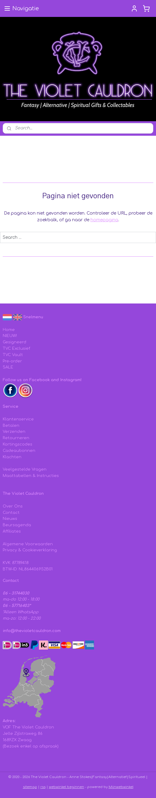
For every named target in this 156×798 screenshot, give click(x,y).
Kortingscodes (17, 444)
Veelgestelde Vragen (24, 469)
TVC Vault (13, 355)
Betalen (11, 425)
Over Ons (13, 506)
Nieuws (10, 519)
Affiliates (12, 531)
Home (9, 330)
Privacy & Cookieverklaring (30, 550)
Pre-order (12, 361)
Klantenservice (18, 419)
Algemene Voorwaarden (28, 544)
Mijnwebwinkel (121, 787)
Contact (11, 513)
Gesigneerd (14, 342)
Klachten (12, 457)
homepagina (104, 220)
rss (43, 787)
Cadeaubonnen (19, 451)
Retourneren (16, 438)
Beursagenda (17, 525)
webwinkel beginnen (66, 787)
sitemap (30, 787)
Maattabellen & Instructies (31, 476)
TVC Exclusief (16, 348)
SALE (8, 367)
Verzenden (14, 432)
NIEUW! (10, 336)
